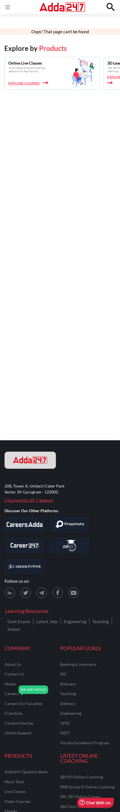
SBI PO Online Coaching (81, 776)
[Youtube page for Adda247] (73, 593)
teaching (68, 693)
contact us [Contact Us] (14, 673)
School (13, 629)
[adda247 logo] (30, 460)
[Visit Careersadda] (24, 524)
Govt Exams (18, 621)
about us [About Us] (13, 664)
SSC (63, 673)
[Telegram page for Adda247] (41, 593)
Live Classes (15, 791)
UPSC (65, 723)
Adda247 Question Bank (26, 771)
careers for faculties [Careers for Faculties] (23, 703)
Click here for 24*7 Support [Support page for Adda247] (29, 500)
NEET (65, 732)
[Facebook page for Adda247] (57, 593)
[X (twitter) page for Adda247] (26, 593)
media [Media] (10, 683)
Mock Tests (14, 781)
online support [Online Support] (18, 732)
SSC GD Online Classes (80, 796)
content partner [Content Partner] (19, 723)
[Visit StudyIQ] (70, 545)
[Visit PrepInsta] (70, 524)
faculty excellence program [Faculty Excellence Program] (84, 742)
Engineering (75, 621)
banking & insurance (78, 664)
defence (67, 703)
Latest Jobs (47, 621)
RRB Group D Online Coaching (87, 786)
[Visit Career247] (24, 545)
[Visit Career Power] (24, 567)
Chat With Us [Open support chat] (95, 802)
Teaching (100, 621)
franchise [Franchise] (13, 713)
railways (68, 683)
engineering (70, 713)
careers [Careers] (12, 693)
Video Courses (17, 801)
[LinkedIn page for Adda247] (10, 593)
